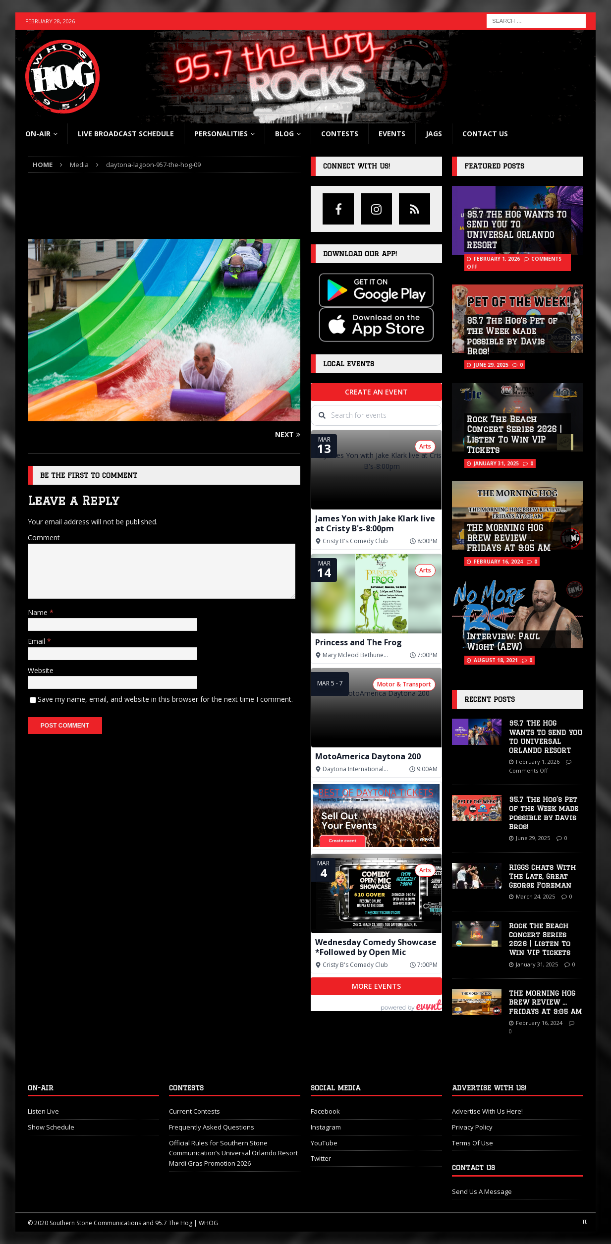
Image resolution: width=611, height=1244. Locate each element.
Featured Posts (494, 166)
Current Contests (194, 1111)
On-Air (38, 133)
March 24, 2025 (535, 896)
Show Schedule (51, 1127)
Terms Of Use (472, 1142)
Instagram (326, 1127)
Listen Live (43, 1111)
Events (392, 133)
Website (41, 670)
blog (284, 133)
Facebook (325, 1111)
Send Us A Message (482, 1191)
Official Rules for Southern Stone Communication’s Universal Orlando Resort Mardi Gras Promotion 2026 (233, 1153)
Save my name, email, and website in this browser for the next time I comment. (165, 699)
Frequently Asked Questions (211, 1127)
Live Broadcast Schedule (126, 133)
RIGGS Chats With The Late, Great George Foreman (542, 876)
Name (39, 612)
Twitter (321, 1158)
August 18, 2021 (496, 660)
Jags (434, 133)
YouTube (324, 1142)
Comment (44, 537)
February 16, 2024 (498, 561)
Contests (339, 133)
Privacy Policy (472, 1127)
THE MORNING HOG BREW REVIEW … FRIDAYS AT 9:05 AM (509, 538)
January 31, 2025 (496, 463)
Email (37, 641)
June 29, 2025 (491, 364)
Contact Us (485, 133)
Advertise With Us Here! (487, 1111)
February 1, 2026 (497, 258)
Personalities (221, 133)
